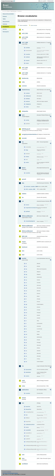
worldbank (25, 463)
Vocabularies (6, 26)
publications (25, 389)
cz (26, 282)
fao (23, 142)
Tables (4, 19)
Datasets (5, 16)
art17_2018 (25, 73)
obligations (28, 104)
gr (26, 307)
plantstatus (28, 372)
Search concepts (34, 25)
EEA (9, 1)
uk (26, 361)
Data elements (6, 21)
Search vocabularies (23, 25)
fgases (24, 167)
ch (26, 277)
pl (26, 339)
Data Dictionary (13, 11)
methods (28, 57)
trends (27, 63)
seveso (24, 397)
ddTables (28, 98)
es (26, 296)
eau (26, 414)
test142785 (28, 430)
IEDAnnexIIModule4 (27, 231)
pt (26, 342)
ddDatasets (28, 95)
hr (26, 309)
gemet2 (24, 179)
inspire (24, 241)
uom (23, 454)
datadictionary (26, 89)
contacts (28, 93)
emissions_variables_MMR (31, 186)
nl (26, 337)
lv (26, 331)
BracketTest (28, 409)
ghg (23, 183)
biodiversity (25, 78)
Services (5, 29)
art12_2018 (25, 37)
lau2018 (24, 258)
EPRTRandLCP (26, 129)
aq (22, 29)
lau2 (23, 254)
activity (27, 120)
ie (26, 315)
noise (23, 386)
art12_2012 (25, 33)
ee (26, 290)
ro (26, 345)
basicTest (28, 406)
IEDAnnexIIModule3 (27, 225)
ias (22, 197)
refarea (27, 156)
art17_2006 (25, 42)
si (26, 353)
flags (27, 150)
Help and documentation (8, 13)
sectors (27, 376)
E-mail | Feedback (7, 471)
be (26, 271)
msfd (23, 380)
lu (26, 328)
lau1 (23, 250)
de (26, 285)
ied (23, 201)
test (23, 403)
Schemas (5, 24)
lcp (23, 366)
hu (26, 312)
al (26, 263)
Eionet (8, 11)
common (24, 85)
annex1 (27, 204)
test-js (27, 427)
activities (28, 47)
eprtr (23, 115)
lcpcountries (28, 369)
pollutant (28, 211)
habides (24, 193)
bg (26, 274)
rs (26, 348)
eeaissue (28, 101)
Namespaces (6, 31)
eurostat (24, 138)
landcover (24, 247)
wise (23, 458)
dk (26, 288)
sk (26, 356)
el (26, 293)
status (27, 106)
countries (28, 54)
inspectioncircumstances (31, 207)
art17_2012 (25, 67)
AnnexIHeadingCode (30, 221)
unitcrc (27, 162)
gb (26, 304)
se (26, 350)
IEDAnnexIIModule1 (27, 216)
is (26, 318)
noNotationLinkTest (30, 424)
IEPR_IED (24, 236)
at (26, 266)
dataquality (25, 111)
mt (26, 334)
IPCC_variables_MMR (30, 189)
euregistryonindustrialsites (29, 134)
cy (26, 279)
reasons (27, 60)
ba (26, 269)
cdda (23, 82)
